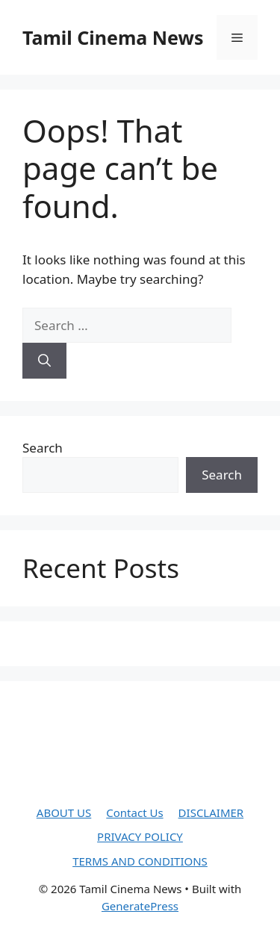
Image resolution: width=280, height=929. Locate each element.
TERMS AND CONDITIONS (140, 861)
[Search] (44, 361)
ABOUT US (64, 812)
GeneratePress (140, 905)
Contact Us (134, 812)
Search (42, 447)
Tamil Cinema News (112, 37)
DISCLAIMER (211, 812)
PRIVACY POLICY (140, 836)
